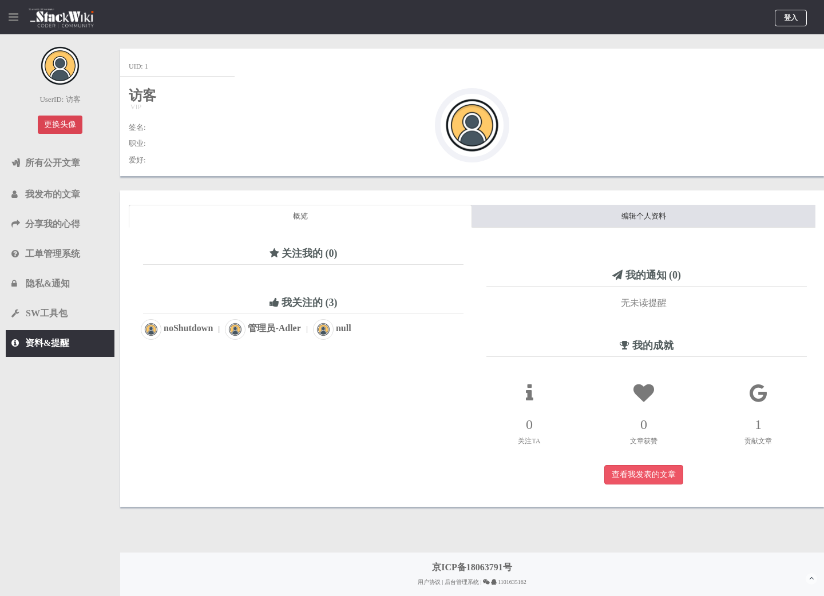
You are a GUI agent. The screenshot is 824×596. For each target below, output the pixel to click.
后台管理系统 (462, 582)
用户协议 (429, 582)
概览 (300, 216)
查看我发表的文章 (644, 474)
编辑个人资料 (643, 216)
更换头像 (60, 124)
